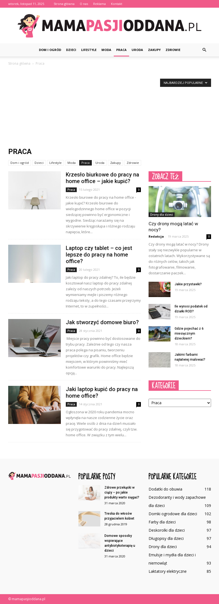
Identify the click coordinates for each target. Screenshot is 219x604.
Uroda (137, 50)
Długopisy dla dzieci (166, 538)
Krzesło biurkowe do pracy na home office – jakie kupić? (102, 177)
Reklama (99, 4)
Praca (121, 50)
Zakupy (154, 50)
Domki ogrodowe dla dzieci (173, 513)
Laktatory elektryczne (168, 571)
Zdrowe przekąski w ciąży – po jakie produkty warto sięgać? (121, 492)
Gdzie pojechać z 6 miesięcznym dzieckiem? (189, 333)
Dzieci (71, 50)
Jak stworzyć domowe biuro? (102, 322)
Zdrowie (173, 50)
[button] (204, 49)
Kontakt (116, 4)
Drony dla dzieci (161, 214)
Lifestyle (88, 50)
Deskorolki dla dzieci (167, 530)
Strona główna (64, 4)
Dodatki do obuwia (165, 489)
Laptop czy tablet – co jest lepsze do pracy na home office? (99, 254)
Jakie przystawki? (188, 284)
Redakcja (156, 236)
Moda (106, 50)
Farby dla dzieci (162, 522)
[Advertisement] (109, 107)
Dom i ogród (50, 50)
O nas (84, 4)
